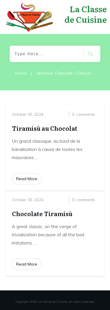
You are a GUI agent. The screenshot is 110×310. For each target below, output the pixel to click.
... (36, 157)
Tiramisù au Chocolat (44, 128)
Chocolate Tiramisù (42, 213)
